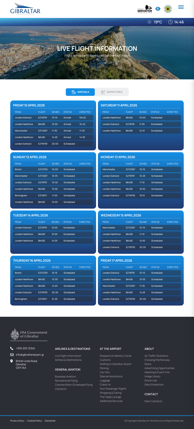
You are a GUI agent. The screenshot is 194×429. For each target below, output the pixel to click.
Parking (104, 368)
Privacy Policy (17, 420)
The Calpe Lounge (110, 397)
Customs (105, 360)
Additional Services (111, 401)
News (148, 364)
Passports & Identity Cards (115, 355)
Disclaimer (50, 420)
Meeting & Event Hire (157, 372)
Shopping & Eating (110, 392)
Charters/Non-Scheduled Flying (74, 384)
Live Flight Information (68, 355)
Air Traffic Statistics (156, 355)
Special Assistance (111, 376)
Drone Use (151, 380)
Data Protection (154, 384)
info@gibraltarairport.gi (30, 354)
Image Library (152, 376)
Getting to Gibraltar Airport (116, 364)
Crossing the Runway (157, 360)
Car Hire (104, 372)
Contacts (60, 389)
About (149, 349)
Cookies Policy (34, 420)
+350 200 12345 (25, 348)
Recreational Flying (66, 380)
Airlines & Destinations (72, 349)
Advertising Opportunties (159, 368)
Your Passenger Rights (113, 388)
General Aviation (67, 369)
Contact (151, 394)
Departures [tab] (112, 92)
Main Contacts (153, 401)
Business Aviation (65, 376)
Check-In (105, 384)
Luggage (105, 380)
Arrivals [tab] (80, 92)
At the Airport (110, 349)
